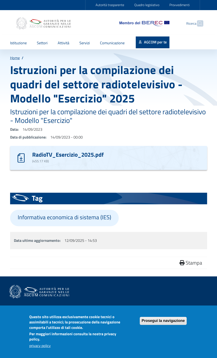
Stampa (191, 262)
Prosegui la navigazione (163, 323)
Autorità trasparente (110, 4)
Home (15, 58)
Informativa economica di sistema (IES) (64, 217)
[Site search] (198, 23)
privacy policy (40, 348)
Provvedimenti (179, 4)
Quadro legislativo (146, 4)
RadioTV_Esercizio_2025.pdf (68, 154)
